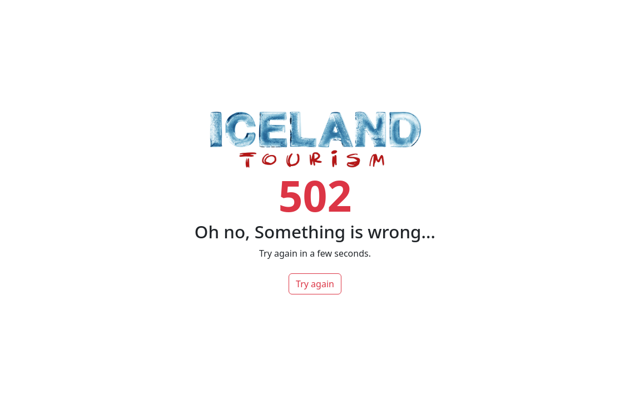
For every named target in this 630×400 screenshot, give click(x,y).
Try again (315, 284)
